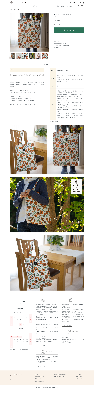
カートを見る (80, 386)
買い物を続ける (57, 47)
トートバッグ (17, 9)
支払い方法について (46, 390)
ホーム (11, 9)
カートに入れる (69, 30)
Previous (12, 33)
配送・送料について (46, 386)
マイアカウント (74, 2)
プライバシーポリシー (63, 386)
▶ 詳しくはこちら (41, 354)
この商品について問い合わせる (61, 45)
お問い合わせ (80, 388)
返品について (57, 41)
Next (47, 33)
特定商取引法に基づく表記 (60, 43)
